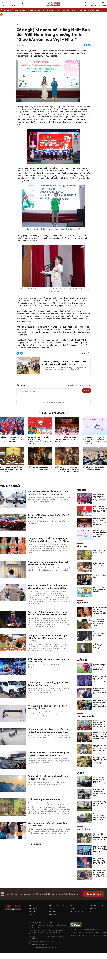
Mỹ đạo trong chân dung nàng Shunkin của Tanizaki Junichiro (100, 610)
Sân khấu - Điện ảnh (87, 10)
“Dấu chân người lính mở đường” (44, 799)
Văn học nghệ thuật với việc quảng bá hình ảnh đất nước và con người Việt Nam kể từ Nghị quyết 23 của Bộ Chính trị (100, 839)
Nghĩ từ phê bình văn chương (99, 564)
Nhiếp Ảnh (49, 10)
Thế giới (40, 10)
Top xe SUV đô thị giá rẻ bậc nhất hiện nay (99, 803)
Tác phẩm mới (85, 716)
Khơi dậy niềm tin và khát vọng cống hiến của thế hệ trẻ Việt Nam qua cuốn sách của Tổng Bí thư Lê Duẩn (100, 749)
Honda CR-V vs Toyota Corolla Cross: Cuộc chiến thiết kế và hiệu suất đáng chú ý (99, 817)
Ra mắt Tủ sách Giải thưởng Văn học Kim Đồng (99, 589)
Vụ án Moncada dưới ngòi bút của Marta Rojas (99, 633)
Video (80, 773)
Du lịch (66, 10)
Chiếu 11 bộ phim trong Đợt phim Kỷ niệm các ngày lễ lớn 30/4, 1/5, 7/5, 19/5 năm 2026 (67, 469)
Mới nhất (80, 385)
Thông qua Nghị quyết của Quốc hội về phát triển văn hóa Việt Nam (11, 469)
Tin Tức (6, 10)
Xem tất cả (71, 385)
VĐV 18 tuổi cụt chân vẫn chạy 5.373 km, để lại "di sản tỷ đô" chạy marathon (48, 493)
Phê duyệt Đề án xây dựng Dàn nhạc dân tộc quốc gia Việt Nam (66, 439)
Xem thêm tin (36, 844)
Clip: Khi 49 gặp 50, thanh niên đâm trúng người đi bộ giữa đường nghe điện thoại (49, 730)
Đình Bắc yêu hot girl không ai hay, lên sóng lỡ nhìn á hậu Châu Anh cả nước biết (99, 692)
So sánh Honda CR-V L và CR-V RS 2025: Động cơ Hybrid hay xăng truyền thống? (99, 781)
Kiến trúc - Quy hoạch (19, 10)
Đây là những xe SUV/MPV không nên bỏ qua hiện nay (99, 792)
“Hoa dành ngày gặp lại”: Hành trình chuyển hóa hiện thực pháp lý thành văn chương (99, 724)
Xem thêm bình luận (54, 402)
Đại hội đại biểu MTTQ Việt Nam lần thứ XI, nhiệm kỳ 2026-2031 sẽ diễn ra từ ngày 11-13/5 (39, 440)
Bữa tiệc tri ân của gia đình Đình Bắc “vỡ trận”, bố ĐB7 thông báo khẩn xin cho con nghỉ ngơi (99, 705)
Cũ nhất (88, 385)
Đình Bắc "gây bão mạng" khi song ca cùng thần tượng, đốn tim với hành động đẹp (100, 680)
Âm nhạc (74, 10)
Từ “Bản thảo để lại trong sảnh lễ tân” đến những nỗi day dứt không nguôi (100, 735)
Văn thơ (33, 10)
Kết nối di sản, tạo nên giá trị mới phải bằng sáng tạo (94, 468)
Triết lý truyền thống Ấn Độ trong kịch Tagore (99, 646)
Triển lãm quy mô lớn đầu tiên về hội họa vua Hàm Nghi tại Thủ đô (40, 469)
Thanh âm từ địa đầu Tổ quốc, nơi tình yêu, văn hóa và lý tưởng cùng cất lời (47, 586)
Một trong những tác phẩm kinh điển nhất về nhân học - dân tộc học (100, 760)
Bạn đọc (99, 10)
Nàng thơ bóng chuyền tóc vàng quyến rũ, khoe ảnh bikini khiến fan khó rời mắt (48, 539)
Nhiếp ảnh (83, 829)
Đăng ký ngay (94, 894)
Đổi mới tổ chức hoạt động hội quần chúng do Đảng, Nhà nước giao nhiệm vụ (12, 439)
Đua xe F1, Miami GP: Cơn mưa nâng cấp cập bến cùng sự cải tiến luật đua (48, 754)
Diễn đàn (52, 915)
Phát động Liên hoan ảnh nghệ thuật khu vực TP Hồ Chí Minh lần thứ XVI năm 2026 (99, 862)
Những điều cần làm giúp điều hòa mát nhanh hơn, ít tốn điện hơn (48, 563)
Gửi (86, 391)
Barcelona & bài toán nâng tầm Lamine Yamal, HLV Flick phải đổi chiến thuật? (48, 613)
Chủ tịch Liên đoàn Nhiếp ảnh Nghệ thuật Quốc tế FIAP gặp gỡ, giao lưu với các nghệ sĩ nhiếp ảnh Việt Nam (100, 851)
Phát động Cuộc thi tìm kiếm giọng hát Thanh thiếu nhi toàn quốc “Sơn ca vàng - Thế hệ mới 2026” (95, 440)
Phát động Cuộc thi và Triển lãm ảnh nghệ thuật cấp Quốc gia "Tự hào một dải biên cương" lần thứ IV (100, 875)
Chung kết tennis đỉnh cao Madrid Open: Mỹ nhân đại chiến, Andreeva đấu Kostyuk (48, 638)
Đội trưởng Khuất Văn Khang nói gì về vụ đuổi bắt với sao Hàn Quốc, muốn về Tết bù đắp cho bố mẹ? (99, 668)
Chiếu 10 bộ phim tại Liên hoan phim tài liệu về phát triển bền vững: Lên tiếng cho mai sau (64, 362)
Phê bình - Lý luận (96, 905)
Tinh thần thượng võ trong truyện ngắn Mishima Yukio (99, 622)
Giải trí (82, 659)
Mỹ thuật (58, 10)
